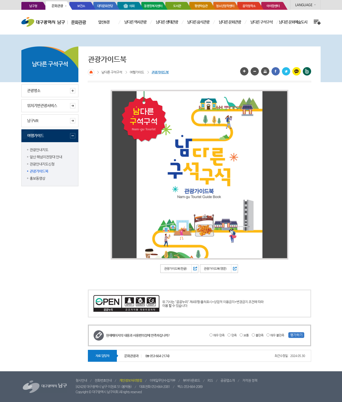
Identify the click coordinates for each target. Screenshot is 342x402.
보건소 (81, 6)
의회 (131, 6)
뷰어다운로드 (191, 380)
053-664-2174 (159, 356)
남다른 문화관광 (230, 22)
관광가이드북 (39, 171)
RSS (210, 380)
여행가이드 (51, 135)
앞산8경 (103, 22)
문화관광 (57, 6)
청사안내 (81, 380)
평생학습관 (201, 6)
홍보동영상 (37, 178)
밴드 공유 (307, 71)
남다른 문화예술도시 (293, 22)
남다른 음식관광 (198, 22)
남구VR (32, 120)
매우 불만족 (277, 335)
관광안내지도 (39, 150)
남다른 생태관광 (167, 22)
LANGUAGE (303, 5)
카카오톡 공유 (296, 71)
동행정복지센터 (153, 6)
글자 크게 (244, 71)
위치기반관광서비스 (42, 105)
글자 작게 (255, 71)
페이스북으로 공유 (275, 71)
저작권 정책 (249, 380)
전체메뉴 (317, 22)
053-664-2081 (160, 386)
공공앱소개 (227, 380)
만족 (234, 335)
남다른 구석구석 (261, 22)
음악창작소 (249, 6)
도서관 (177, 6)
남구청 (33, 6)
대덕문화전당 (105, 6)
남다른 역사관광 (135, 22)
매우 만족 (218, 335)
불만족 (259, 335)
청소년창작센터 (225, 6)
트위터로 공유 (286, 71)
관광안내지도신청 (42, 164)
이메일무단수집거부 (162, 380)
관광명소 (51, 90)
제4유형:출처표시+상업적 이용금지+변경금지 (219, 302)
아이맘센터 (273, 6)
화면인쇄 (265, 71)
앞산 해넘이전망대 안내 (46, 157)
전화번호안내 (103, 380)
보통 (246, 335)
